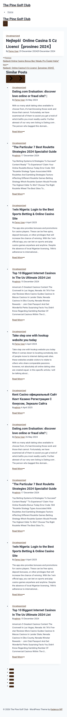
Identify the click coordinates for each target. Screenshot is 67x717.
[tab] (11, 669)
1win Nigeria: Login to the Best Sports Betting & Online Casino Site (33, 214)
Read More (18, 131)
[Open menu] (5, 23)
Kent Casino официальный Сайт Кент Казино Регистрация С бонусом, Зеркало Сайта (34, 399)
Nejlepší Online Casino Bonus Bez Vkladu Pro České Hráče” (33, 59)
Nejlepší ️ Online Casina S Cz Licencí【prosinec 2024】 (33, 66)
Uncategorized (13, 36)
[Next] (20, 79)
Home (10, 12)
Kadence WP (57, 709)
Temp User (13, 51)
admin (17, 155)
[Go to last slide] (11, 79)
